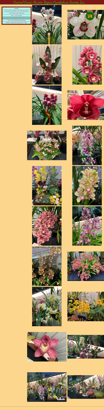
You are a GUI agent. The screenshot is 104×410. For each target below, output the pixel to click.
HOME (17, 8)
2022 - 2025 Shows (16, 15)
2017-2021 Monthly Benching (17, 20)
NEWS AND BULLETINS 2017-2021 (16, 22)
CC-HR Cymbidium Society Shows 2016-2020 (16, 18)
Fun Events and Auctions (16, 13)
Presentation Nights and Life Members (17, 11)
